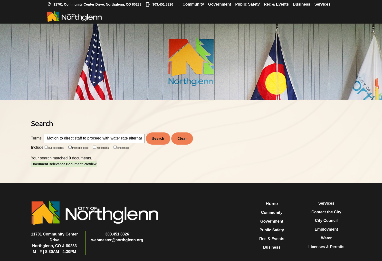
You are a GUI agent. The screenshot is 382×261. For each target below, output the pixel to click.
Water (326, 238)
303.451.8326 (159, 4)
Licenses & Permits (326, 247)
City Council (326, 220)
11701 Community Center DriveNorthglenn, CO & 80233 (54, 240)
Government (219, 4)
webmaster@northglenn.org (117, 240)
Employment (326, 229)
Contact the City (326, 212)
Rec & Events (276, 4)
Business (301, 4)
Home (272, 203)
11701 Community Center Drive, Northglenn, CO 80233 (94, 4)
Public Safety (247, 4)
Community (193, 4)
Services (322, 4)
